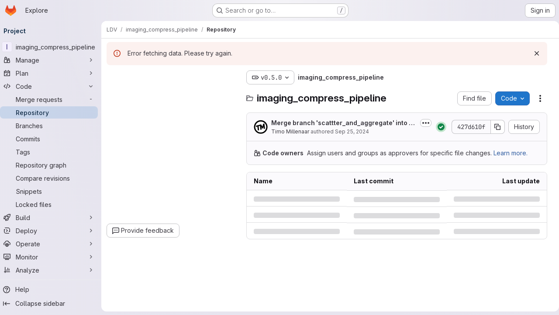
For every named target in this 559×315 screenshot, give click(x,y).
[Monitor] (52, 257)
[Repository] (52, 112)
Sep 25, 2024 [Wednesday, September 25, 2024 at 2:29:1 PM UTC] (355, 131)
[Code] (52, 86)
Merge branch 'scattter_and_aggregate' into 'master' (343, 123)
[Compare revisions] (52, 178)
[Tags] (52, 152)
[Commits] (52, 139)
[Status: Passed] (437, 127)
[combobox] (175, 95)
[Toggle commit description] (422, 123)
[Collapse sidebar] (52, 304)
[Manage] (52, 60)
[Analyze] (52, 270)
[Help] (52, 290)
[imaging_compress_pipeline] (52, 47)
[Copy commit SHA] (494, 127)
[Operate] (52, 244)
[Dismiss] (533, 53)
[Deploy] (52, 230)
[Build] (52, 217)
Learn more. (514, 153)
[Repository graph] (52, 165)
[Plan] (52, 73)
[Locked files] (52, 204)
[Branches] (52, 125)
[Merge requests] (52, 99)
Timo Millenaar (294, 131)
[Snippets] (52, 191)
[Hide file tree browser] (117, 77)
